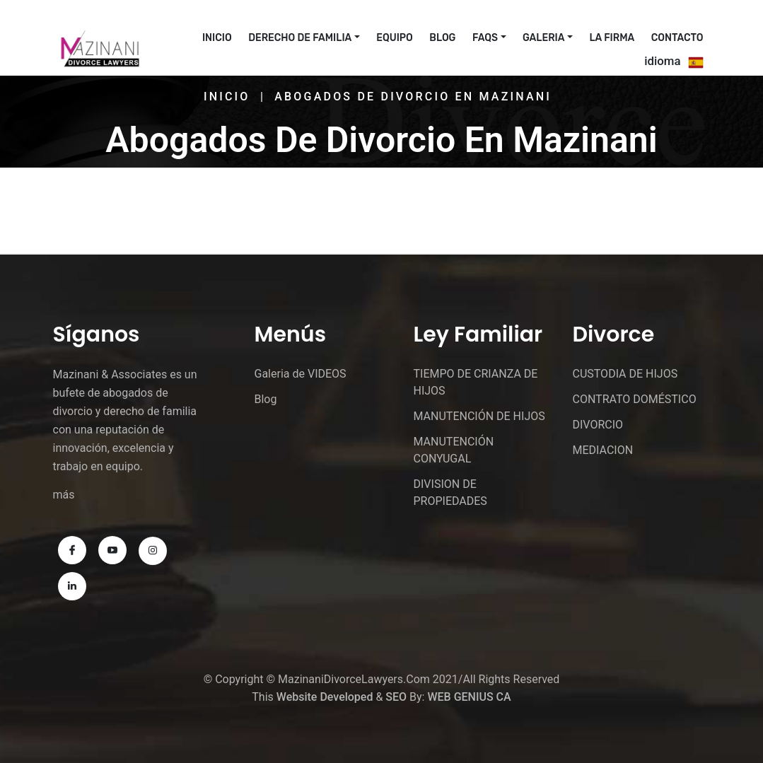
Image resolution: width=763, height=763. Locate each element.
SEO (396, 697)
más (64, 494)
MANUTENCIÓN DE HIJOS (479, 416)
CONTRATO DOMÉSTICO (635, 399)
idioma (662, 61)
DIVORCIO (598, 424)
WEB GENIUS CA (469, 697)
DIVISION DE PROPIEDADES (450, 492)
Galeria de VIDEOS (300, 373)
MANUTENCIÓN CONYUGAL (454, 450)
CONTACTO (677, 38)
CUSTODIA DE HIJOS (625, 373)
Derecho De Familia (299, 38)
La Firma (612, 38)
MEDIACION (603, 450)
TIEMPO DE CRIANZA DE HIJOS (476, 382)
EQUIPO (394, 38)
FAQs (485, 38)
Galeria (543, 38)
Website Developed (324, 697)
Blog (442, 38)
